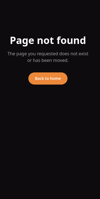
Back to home (48, 78)
